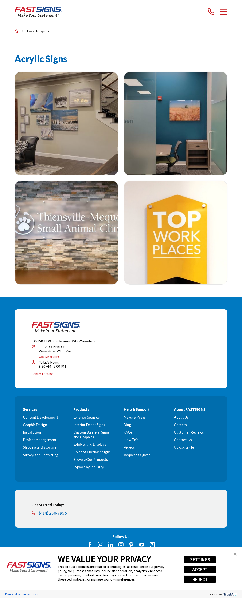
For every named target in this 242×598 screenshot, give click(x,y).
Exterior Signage (86, 417)
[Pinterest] (131, 544)
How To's (131, 439)
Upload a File (184, 447)
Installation (32, 432)
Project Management (39, 439)
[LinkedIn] (110, 544)
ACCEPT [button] (199, 570)
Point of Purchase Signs (92, 452)
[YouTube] (141, 544)
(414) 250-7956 (53, 513)
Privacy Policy (12, 593)
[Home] (38, 12)
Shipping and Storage (39, 447)
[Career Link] (152, 544)
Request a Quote (137, 455)
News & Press (135, 417)
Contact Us (183, 439)
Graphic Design (35, 425)
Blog (127, 425)
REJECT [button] (200, 579)
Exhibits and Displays (89, 444)
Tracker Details (30, 593)
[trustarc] (230, 593)
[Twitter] (100, 544)
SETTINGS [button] (200, 560)
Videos (129, 447)
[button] (235, 554)
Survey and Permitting (40, 455)
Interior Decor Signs (89, 425)
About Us (181, 417)
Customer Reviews (189, 432)
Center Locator (42, 374)
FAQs (128, 432)
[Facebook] (89, 544)
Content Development (40, 417)
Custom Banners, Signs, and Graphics (91, 434)
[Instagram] (121, 544)
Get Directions (49, 357)
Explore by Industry (88, 467)
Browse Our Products (90, 459)
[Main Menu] (223, 12)
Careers (180, 425)
